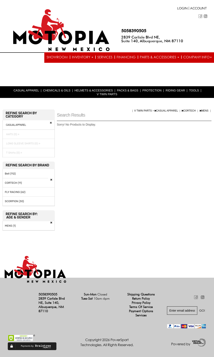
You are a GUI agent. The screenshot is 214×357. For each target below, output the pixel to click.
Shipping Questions (141, 294)
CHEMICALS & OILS (56, 90)
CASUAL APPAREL (26, 90)
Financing (126, 57)
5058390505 (133, 31)
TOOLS (194, 90)
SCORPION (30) (14, 201)
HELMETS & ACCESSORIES (93, 90)
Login (182, 8)
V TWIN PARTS (107, 94)
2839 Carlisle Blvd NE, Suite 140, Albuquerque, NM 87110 (152, 39)
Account (198, 8)
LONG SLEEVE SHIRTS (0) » (22, 143)
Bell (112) (10, 173)
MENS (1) (10, 225)
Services (104, 57)
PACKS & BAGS (127, 90)
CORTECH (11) (13, 182)
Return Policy (141, 298)
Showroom (57, 57)
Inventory (82, 57)
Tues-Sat (95, 298)
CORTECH (188, 110)
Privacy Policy (141, 303)
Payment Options (141, 311)
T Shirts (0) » (13, 152)
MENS (204, 110)
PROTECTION (152, 90)
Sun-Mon (95, 294)
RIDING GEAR (175, 90)
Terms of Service (141, 307)
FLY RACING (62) (15, 192)
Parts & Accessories (159, 57)
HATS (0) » (12, 134)
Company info (197, 57)
